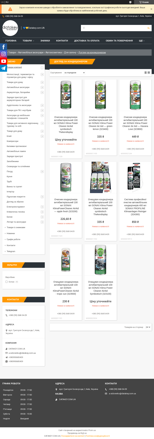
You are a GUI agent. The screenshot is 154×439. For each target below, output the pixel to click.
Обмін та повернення (119, 40)
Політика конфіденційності (98, 436)
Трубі (9, 181)
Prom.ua (92, 430)
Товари (27, 40)
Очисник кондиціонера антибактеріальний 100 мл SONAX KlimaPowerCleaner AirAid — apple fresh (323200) (66, 205)
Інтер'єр (10, 191)
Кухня (9, 176)
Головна (11, 40)
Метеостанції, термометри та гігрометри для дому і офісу (20, 75)
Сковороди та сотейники (18, 166)
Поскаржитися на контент (72, 436)
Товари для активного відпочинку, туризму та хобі (22, 124)
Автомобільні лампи (16, 151)
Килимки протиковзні (16, 146)
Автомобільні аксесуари (30, 52)
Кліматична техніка (16, 212)
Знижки (45, 40)
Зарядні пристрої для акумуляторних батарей (18, 98)
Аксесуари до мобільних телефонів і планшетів (18, 116)
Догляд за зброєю (15, 202)
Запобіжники (13, 161)
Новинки (11, 233)
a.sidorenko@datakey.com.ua (22, 353)
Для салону (70, 52)
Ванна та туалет (14, 186)
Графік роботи (13, 239)
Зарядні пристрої (15, 156)
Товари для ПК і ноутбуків (19, 110)
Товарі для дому (14, 131)
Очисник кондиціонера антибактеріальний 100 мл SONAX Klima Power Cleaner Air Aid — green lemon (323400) (100, 123)
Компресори (12, 141)
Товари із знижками (16, 227)
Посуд (10, 171)
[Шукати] (148, 28)
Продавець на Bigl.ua (77, 433)
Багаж (9, 217)
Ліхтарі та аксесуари (16, 222)
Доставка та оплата (86, 40)
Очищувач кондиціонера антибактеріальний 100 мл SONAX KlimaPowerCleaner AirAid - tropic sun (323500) (66, 288)
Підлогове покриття (16, 196)
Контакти (62, 40)
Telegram (11, 251)
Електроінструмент (16, 207)
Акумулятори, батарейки (18, 92)
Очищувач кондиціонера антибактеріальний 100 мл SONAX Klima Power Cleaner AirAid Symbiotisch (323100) (100, 288)
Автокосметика (54, 52)
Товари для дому (15, 82)
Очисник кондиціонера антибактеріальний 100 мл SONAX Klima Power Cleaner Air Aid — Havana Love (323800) (135, 123)
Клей (9, 136)
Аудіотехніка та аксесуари (19, 105)
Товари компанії (14, 67)
